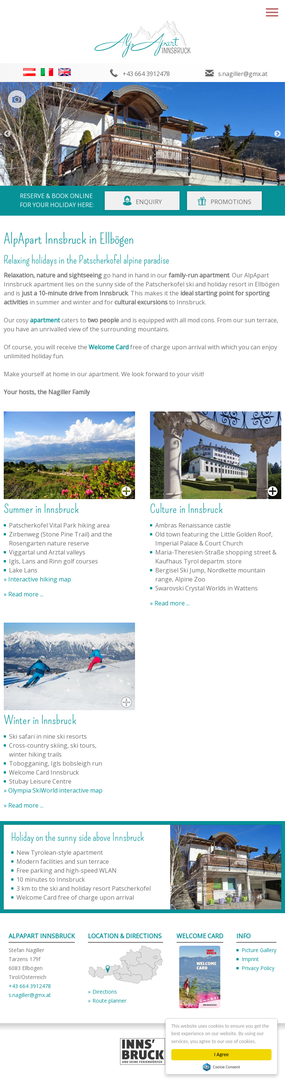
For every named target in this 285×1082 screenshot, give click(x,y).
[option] (142, 134)
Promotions (231, 202)
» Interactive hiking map (37, 579)
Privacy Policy (258, 968)
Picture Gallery (259, 950)
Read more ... (25, 594)
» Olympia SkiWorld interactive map (53, 790)
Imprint (250, 959)
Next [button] (277, 134)
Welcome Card (109, 347)
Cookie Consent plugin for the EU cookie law (221, 1067)
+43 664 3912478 (146, 74)
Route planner (109, 1000)
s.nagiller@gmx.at (242, 74)
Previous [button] (7, 134)
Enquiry (149, 202)
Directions (104, 991)
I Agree (221, 1054)
